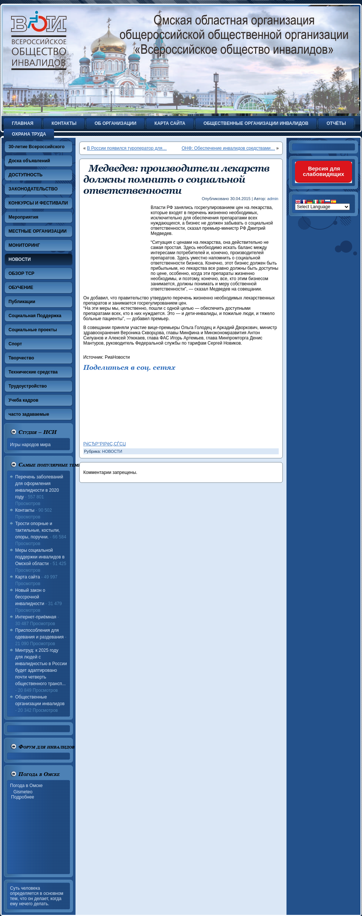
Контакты (24, 510)
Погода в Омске (26, 785)
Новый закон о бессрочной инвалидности (30, 597)
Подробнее (22, 797)
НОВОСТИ (112, 451)
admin (272, 198)
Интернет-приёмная (35, 617)
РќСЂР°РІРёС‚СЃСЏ (104, 444)
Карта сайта (27, 577)
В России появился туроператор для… (127, 148)
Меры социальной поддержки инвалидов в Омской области (39, 557)
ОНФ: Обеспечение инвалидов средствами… (228, 148)
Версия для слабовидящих (323, 171)
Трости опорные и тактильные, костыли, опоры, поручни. (37, 530)
